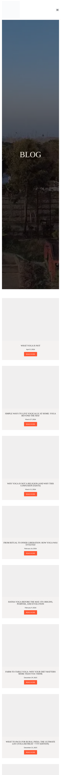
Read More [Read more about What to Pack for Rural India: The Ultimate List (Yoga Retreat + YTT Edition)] (30, 752)
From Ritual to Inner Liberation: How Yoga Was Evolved (31, 544)
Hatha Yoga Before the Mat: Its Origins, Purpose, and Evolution (30, 603)
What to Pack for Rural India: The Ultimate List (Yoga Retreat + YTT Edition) (30, 743)
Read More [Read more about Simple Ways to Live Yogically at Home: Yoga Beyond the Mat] (30, 424)
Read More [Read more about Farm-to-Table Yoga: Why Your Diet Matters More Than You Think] (30, 682)
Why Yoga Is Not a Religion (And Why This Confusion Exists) (30, 484)
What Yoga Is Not (30, 345)
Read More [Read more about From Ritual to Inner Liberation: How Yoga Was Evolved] (30, 553)
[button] (57, 10)
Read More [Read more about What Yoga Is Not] (30, 354)
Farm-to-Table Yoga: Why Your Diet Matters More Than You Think (30, 673)
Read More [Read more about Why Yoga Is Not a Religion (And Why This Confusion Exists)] (30, 494)
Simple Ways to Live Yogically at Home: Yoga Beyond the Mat (30, 414)
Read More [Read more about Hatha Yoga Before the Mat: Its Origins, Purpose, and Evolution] (30, 612)
